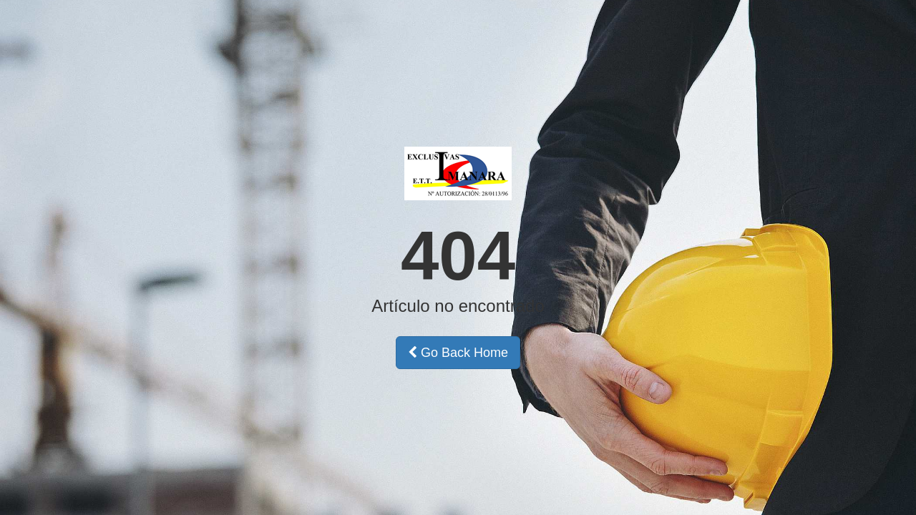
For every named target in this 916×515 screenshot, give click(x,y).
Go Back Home (458, 352)
